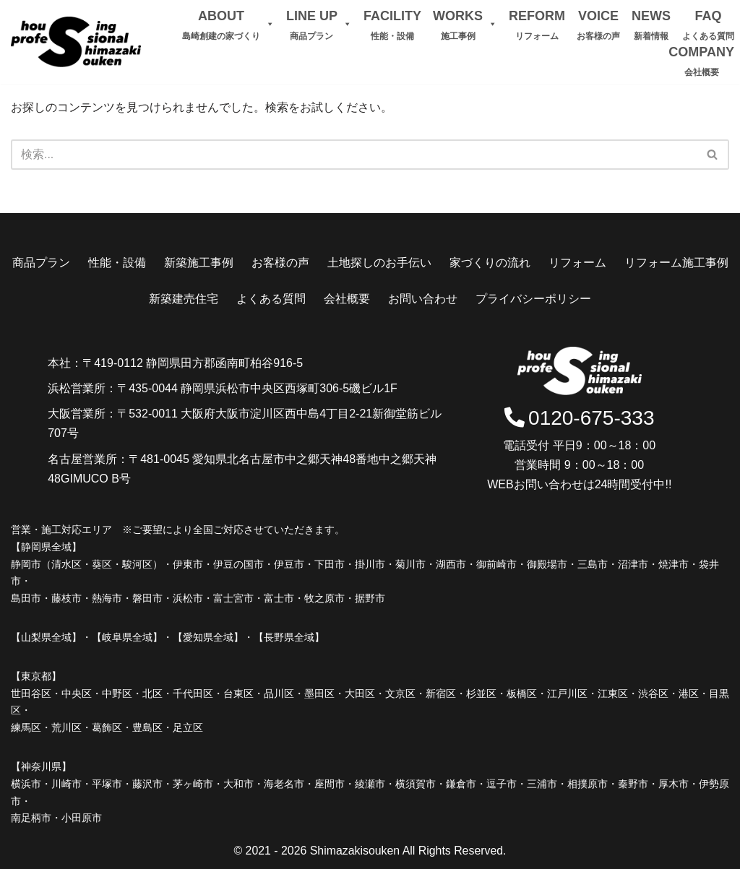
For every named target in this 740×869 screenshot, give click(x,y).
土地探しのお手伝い (379, 262)
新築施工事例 (198, 262)
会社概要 (347, 299)
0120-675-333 (579, 418)
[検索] (713, 154)
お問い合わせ (422, 299)
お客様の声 (280, 262)
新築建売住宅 (183, 299)
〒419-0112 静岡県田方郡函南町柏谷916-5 (192, 363)
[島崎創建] (76, 42)
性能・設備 (117, 262)
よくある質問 (271, 299)
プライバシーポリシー (533, 299)
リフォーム (577, 262)
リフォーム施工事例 (676, 262)
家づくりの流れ (489, 262)
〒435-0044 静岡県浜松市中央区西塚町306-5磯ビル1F (257, 388)
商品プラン (41, 262)
